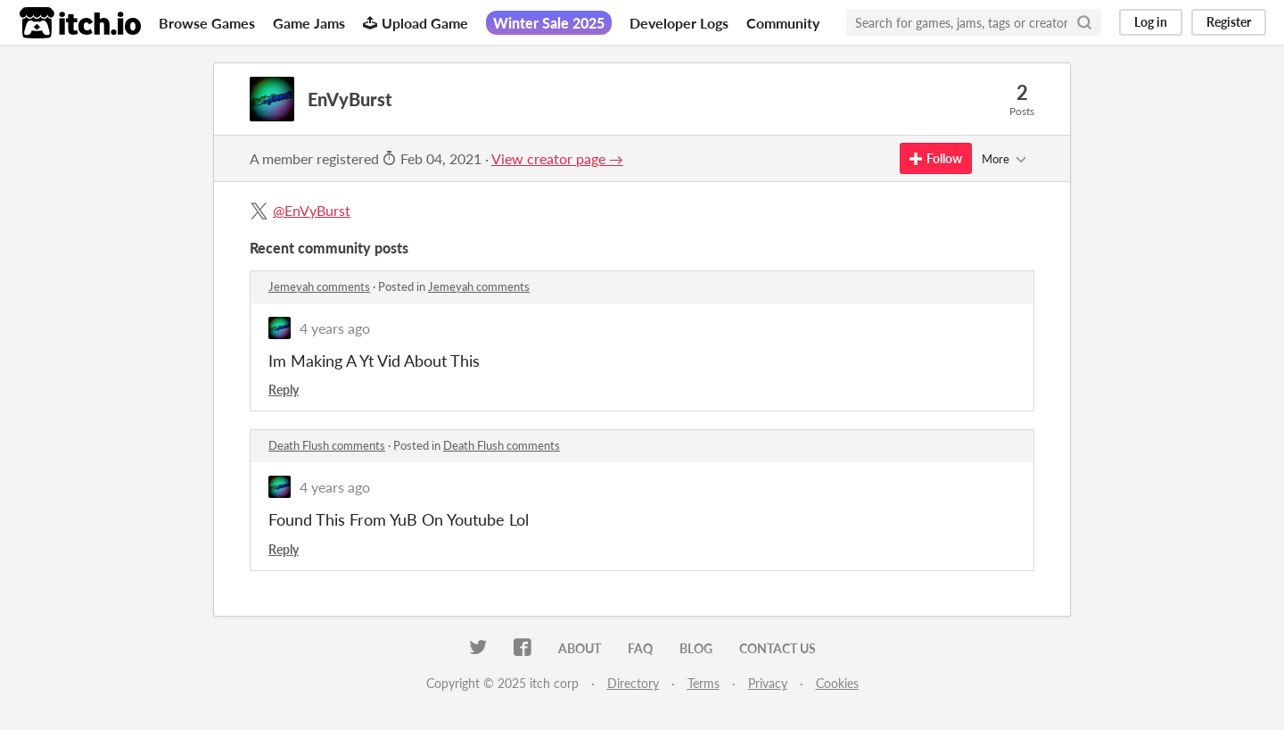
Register (1228, 21)
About (579, 648)
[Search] (1084, 22)
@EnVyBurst (311, 210)
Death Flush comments (326, 445)
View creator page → (557, 158)
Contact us (777, 648)
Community (782, 22)
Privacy (767, 683)
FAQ (640, 648)
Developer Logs (679, 22)
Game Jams (309, 22)
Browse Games (207, 22)
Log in (1150, 21)
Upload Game (415, 22)
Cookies (837, 683)
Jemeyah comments (319, 286)
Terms (703, 683)
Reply (283, 389)
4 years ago (335, 327)
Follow (936, 158)
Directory (633, 683)
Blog (695, 648)
